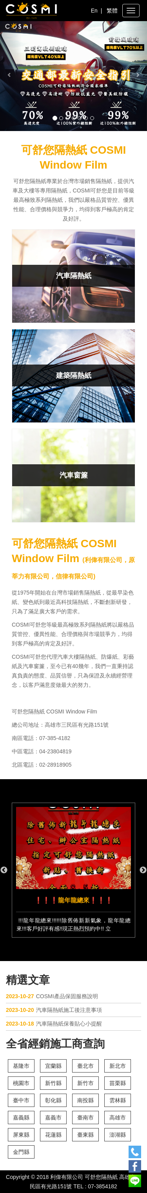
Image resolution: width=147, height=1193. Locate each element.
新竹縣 (53, 1083)
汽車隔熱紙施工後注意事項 (54, 1010)
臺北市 (85, 1066)
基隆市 (21, 1066)
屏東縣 (21, 1135)
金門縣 (21, 1152)
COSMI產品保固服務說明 (52, 996)
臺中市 (21, 1100)
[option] (73, 870)
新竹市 (85, 1083)
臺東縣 (85, 1135)
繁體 (112, 10)
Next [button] (143, 870)
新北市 (117, 1066)
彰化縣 (53, 1100)
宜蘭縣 (53, 1066)
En (94, 10)
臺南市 (85, 1117)
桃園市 (21, 1083)
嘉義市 (53, 1117)
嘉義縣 (21, 1117)
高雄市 (117, 1117)
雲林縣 (117, 1100)
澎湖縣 (117, 1135)
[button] (11, 76)
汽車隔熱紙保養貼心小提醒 (54, 1024)
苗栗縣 (117, 1083)
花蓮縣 (53, 1135)
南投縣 (85, 1100)
